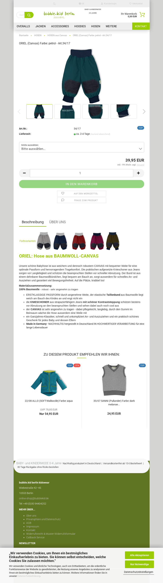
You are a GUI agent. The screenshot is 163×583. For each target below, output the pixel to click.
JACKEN (40, 26)
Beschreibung (33, 222)
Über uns (31, 515)
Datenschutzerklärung (28, 576)
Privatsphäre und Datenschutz (43, 519)
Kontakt (141, 26)
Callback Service (35, 537)
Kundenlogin (109, 3)
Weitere (111, 26)
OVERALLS (23, 26)
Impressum (32, 526)
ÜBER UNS (57, 222)
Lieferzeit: (25, 133)
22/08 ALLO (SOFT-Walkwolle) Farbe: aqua (49, 400)
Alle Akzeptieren (139, 555)
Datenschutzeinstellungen (138, 571)
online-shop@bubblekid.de (34, 498)
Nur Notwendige (139, 564)
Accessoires (60, 26)
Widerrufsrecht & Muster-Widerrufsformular (50, 533)
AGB (28, 522)
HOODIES (80, 26)
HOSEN (95, 26)
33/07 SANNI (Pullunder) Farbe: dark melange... (114, 402)
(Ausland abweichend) (100, 134)
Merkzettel (136, 3)
